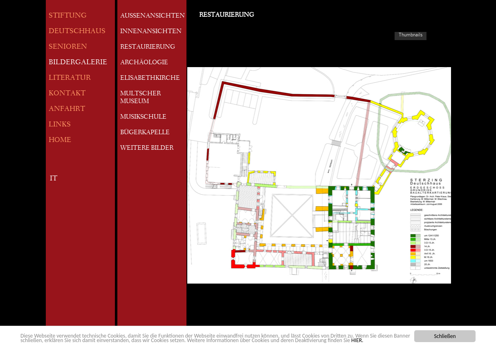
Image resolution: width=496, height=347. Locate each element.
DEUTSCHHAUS (77, 31)
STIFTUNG (68, 16)
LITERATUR (70, 78)
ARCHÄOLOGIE (144, 63)
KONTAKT (67, 93)
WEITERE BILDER (146, 148)
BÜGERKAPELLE (145, 133)
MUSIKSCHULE (143, 117)
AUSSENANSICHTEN (152, 16)
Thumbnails (410, 35)
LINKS (60, 125)
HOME (60, 140)
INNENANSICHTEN (151, 32)
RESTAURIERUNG (147, 47)
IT (53, 179)
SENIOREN (68, 47)
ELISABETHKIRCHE (150, 78)
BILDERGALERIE (78, 62)
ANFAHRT (67, 109)
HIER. (357, 340)
